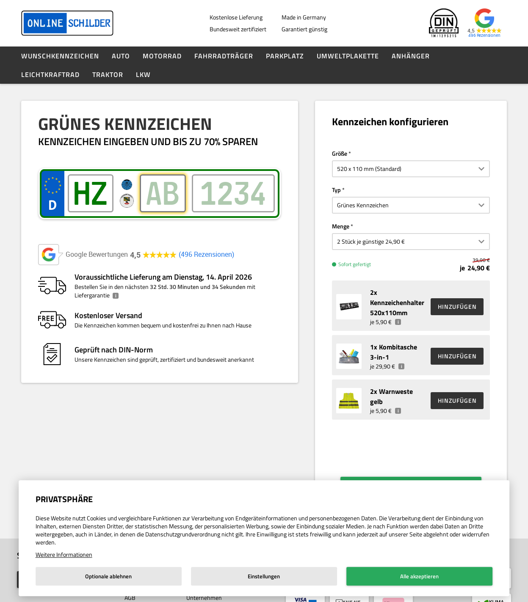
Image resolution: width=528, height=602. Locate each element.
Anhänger (411, 56)
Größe (339, 153)
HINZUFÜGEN (457, 306)
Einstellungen (264, 576)
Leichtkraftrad (50, 74)
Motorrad (162, 56)
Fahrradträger (223, 56)
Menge (340, 226)
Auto (121, 56)
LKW (143, 74)
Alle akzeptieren (419, 576)
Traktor (107, 74)
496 (206, 254)
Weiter (417, 474)
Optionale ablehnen (108, 576)
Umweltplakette (348, 56)
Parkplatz (285, 56)
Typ (336, 189)
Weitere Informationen (64, 554)
